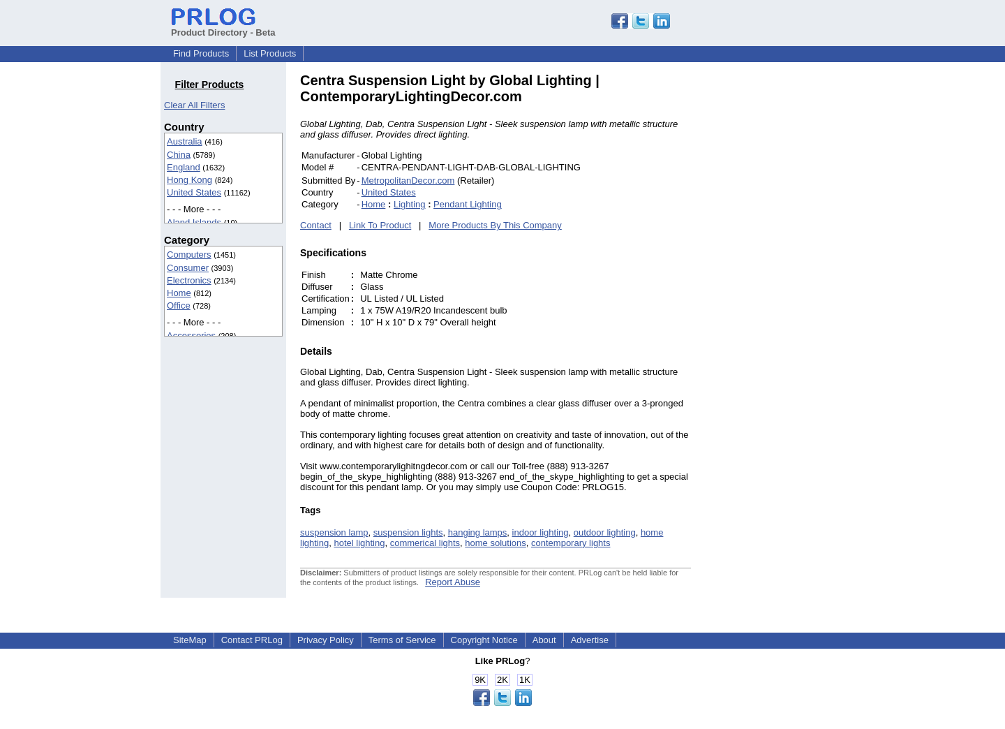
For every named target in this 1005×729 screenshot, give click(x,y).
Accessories (191, 335)
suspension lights (408, 532)
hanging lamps (477, 532)
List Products (270, 53)
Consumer (188, 268)
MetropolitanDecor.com (408, 180)
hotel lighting (359, 543)
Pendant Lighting (467, 204)
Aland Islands (194, 222)
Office (179, 305)
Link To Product (380, 225)
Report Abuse (452, 582)
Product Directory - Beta (223, 27)
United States (194, 192)
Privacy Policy (325, 640)
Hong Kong (189, 180)
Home (179, 293)
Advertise (590, 640)
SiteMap (190, 640)
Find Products (201, 53)
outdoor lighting (605, 532)
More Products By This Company (495, 225)
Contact (316, 225)
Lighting (410, 204)
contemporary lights (570, 543)
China (179, 154)
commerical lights (425, 543)
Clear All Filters (194, 105)
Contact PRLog (252, 640)
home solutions (495, 543)
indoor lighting (540, 532)
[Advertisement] (785, 282)
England (183, 167)
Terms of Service (402, 640)
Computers (189, 254)
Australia (184, 141)
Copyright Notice (484, 640)
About (544, 640)
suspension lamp (334, 532)
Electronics (189, 280)
